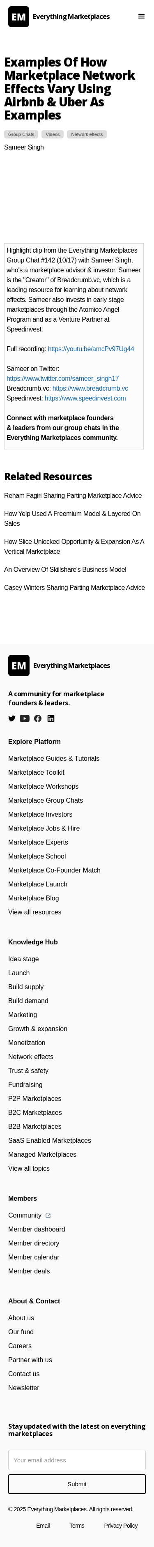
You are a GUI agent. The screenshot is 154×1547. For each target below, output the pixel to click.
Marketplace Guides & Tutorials (53, 758)
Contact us (23, 1373)
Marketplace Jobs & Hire (44, 828)
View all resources (35, 912)
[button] (141, 16)
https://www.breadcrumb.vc (90, 388)
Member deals (29, 1271)
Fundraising (25, 1084)
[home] (65, 16)
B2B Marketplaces (35, 1126)
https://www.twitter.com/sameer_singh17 (63, 378)
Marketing (22, 1014)
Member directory (33, 1243)
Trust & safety (28, 1070)
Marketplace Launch (37, 884)
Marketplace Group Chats (45, 800)
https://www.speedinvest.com (85, 398)
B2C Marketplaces (35, 1112)
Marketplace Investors (40, 814)
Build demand (28, 1000)
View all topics (29, 1168)
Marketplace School (37, 856)
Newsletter (23, 1387)
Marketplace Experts (38, 842)
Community (24, 1215)
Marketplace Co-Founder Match (54, 870)
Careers (20, 1345)
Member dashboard (36, 1229)
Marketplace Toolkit (36, 772)
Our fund (21, 1331)
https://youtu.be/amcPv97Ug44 (91, 348)
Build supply (26, 986)
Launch (19, 972)
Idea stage (23, 958)
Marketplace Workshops (43, 786)
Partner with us (30, 1359)
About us (21, 1317)
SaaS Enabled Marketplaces (49, 1140)
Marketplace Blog (33, 898)
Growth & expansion (37, 1028)
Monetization (27, 1042)
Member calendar (34, 1257)
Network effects (30, 1056)
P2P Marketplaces (35, 1098)
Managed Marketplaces (42, 1154)
